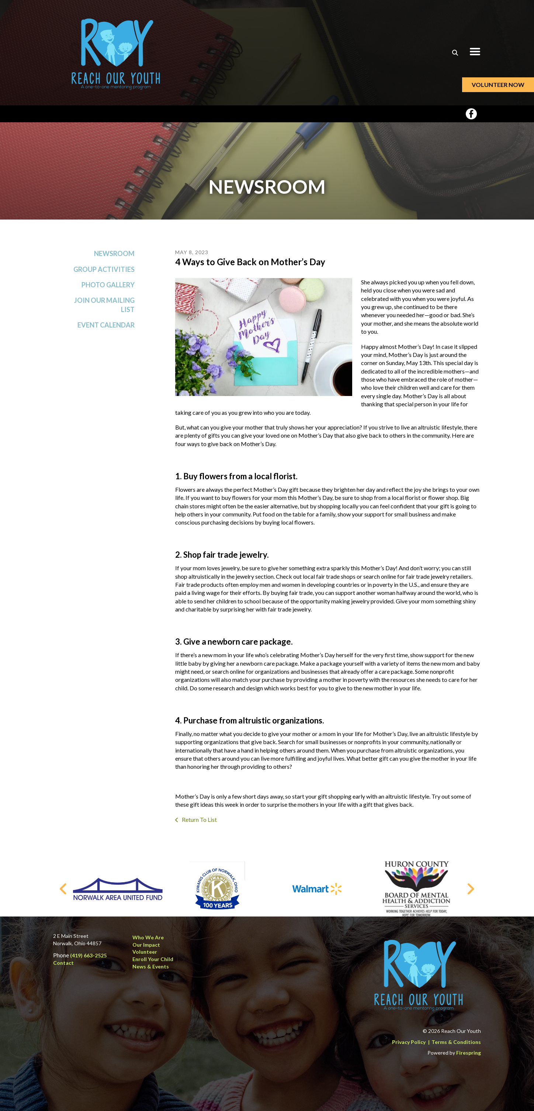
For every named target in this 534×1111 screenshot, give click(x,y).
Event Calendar (106, 325)
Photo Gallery (108, 285)
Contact (63, 963)
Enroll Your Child (152, 959)
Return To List (199, 819)
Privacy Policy (409, 1042)
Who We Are (148, 937)
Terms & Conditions (456, 1042)
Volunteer (144, 952)
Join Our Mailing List (104, 304)
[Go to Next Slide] (470, 889)
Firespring (468, 1052)
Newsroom (114, 253)
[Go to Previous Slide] (63, 889)
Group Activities (104, 269)
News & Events (150, 966)
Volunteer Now (498, 84)
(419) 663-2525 (88, 955)
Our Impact (146, 945)
